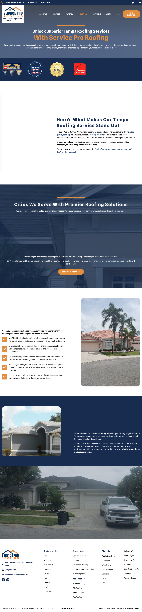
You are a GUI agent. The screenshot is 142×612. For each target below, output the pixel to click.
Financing (97, 14)
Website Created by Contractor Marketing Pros (119, 607)
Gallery (107, 14)
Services (57, 14)
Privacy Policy (67, 607)
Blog (116, 14)
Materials (71, 14)
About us (44, 14)
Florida (84, 14)
